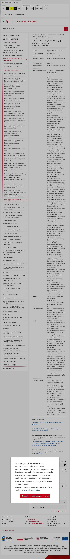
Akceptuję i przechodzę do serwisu (35, 496)
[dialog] (35, 279)
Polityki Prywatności (31, 490)
